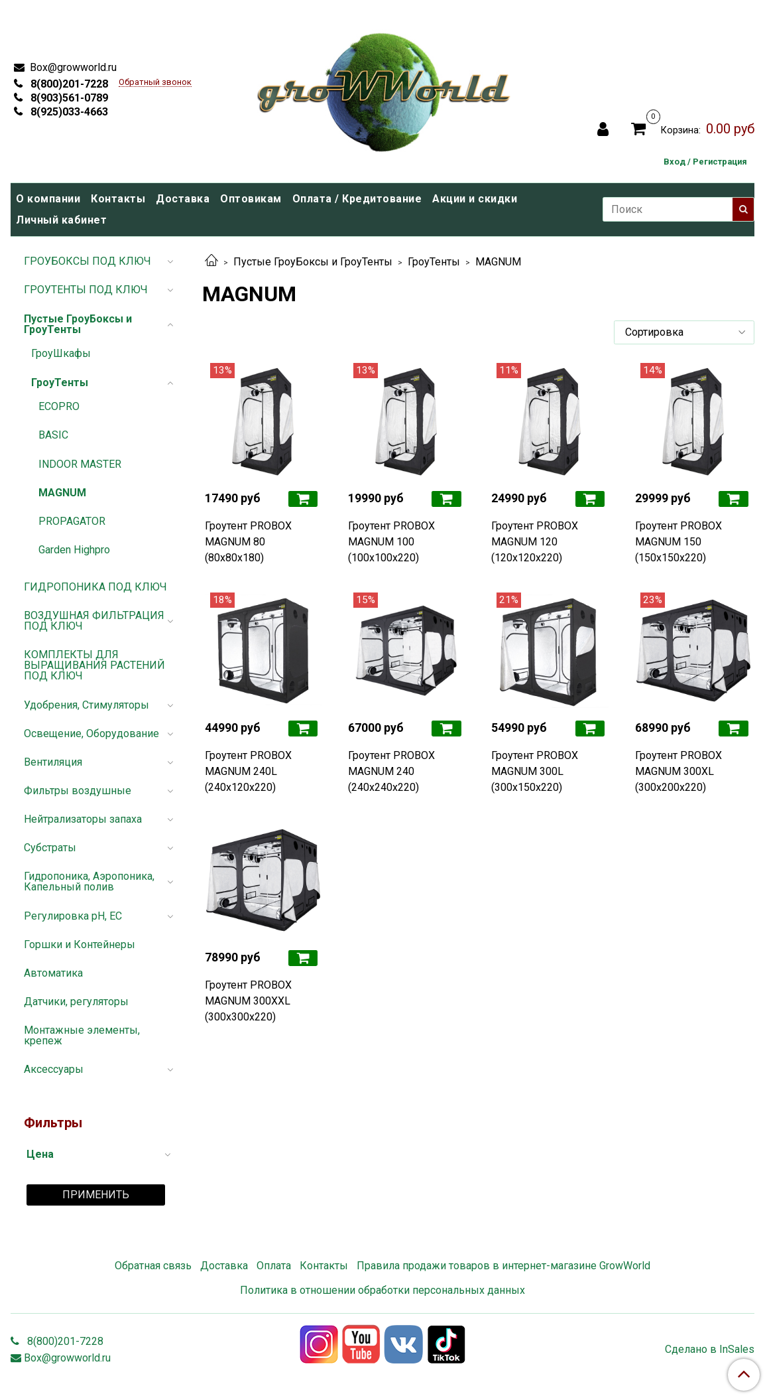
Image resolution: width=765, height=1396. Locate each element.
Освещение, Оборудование (91, 733)
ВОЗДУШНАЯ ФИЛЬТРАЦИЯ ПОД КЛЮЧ (94, 620)
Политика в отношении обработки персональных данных (382, 1290)
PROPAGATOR (71, 521)
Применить (95, 1194)
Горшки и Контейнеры (79, 944)
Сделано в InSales (709, 1349)
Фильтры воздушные (77, 790)
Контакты (118, 198)
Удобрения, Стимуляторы (86, 705)
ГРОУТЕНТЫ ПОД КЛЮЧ (86, 289)
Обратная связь (153, 1265)
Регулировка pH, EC (73, 916)
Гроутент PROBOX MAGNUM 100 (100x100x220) (391, 542)
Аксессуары (54, 1069)
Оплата (274, 1265)
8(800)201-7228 (68, 84)
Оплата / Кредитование (357, 198)
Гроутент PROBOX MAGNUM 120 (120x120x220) (534, 542)
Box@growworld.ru (72, 67)
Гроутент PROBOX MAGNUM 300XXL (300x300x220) (248, 1001)
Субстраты (50, 847)
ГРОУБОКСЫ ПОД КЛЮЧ (87, 261)
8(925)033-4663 (68, 111)
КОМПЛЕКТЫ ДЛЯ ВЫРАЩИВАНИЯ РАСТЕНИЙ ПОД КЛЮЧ (94, 665)
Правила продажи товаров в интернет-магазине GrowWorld (503, 1265)
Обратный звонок (155, 82)
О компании (48, 198)
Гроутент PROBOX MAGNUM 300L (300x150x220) (534, 771)
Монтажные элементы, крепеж (82, 1035)
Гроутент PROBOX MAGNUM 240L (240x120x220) (248, 771)
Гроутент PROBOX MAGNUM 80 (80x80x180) (248, 542)
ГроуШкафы (61, 353)
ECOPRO (59, 406)
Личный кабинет (61, 220)
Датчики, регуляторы (76, 1001)
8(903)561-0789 (68, 98)
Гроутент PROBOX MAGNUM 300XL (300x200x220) (678, 771)
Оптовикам (251, 198)
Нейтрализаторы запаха (83, 819)
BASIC (53, 435)
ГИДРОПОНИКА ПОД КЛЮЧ (95, 587)
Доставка (182, 198)
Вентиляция (53, 762)
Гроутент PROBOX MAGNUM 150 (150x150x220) (678, 542)
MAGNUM (62, 492)
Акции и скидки (474, 198)
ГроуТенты (434, 261)
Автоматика (53, 973)
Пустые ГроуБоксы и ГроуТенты (312, 261)
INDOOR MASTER (79, 464)
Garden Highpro (74, 549)
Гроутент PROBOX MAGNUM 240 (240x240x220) (391, 771)
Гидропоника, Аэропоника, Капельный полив (89, 881)
